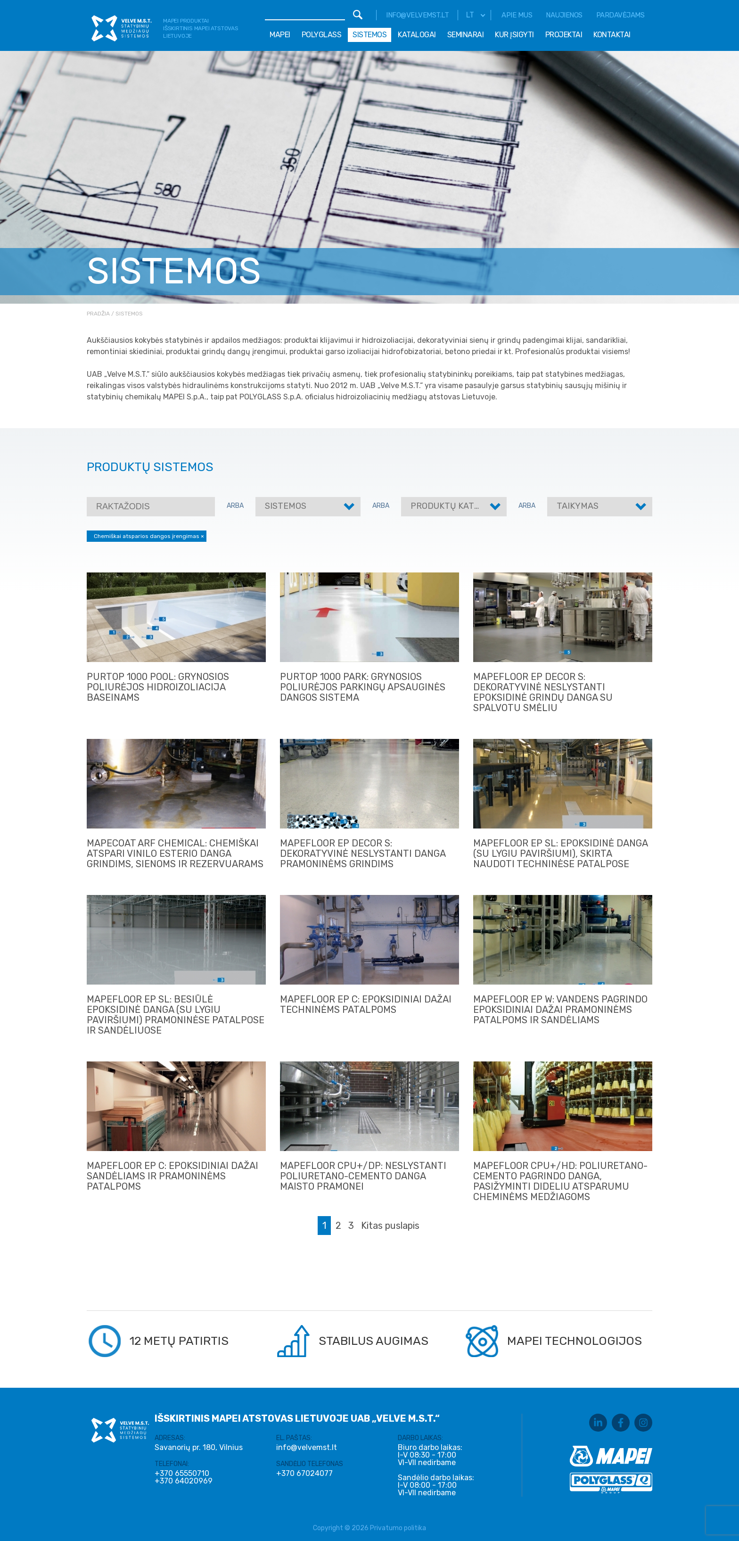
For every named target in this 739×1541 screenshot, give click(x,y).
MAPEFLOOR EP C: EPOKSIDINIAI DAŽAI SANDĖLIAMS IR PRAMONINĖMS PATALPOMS (172, 1176)
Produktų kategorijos (463, 506)
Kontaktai (612, 34)
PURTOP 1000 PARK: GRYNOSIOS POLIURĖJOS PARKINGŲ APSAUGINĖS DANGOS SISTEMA (362, 687)
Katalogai (417, 34)
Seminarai (465, 34)
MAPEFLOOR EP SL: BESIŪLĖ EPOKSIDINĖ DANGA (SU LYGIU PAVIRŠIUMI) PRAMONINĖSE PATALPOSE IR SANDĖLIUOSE (175, 1015)
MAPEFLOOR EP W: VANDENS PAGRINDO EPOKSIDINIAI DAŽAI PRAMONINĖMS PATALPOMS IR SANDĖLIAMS (560, 1010)
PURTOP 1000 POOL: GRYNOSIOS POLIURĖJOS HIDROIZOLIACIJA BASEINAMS (158, 687)
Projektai (564, 34)
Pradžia (98, 313)
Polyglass (322, 34)
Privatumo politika (398, 1528)
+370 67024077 (304, 1473)
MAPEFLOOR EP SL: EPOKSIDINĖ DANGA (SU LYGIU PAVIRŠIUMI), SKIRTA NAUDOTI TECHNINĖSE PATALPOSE (560, 853)
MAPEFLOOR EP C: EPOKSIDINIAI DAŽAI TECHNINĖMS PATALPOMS (366, 1004)
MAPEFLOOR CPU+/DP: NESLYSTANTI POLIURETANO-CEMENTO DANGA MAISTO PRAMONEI (363, 1176)
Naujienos (564, 15)
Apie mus (516, 15)
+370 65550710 (182, 1473)
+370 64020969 (184, 1481)
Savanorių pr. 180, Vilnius (199, 1447)
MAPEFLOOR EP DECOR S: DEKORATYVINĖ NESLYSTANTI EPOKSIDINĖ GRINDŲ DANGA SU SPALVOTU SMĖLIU (543, 692)
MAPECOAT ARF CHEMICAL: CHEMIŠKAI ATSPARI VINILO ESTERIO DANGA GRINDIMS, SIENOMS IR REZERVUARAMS (175, 853)
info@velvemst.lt (417, 15)
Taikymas (578, 506)
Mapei (280, 34)
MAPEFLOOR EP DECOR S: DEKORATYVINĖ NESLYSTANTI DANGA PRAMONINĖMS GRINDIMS (362, 853)
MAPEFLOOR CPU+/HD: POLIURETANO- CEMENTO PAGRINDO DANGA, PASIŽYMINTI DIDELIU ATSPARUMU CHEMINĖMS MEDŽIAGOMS (560, 1181)
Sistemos (369, 34)
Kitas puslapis (390, 1225)
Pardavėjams (620, 15)
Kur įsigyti (514, 34)
